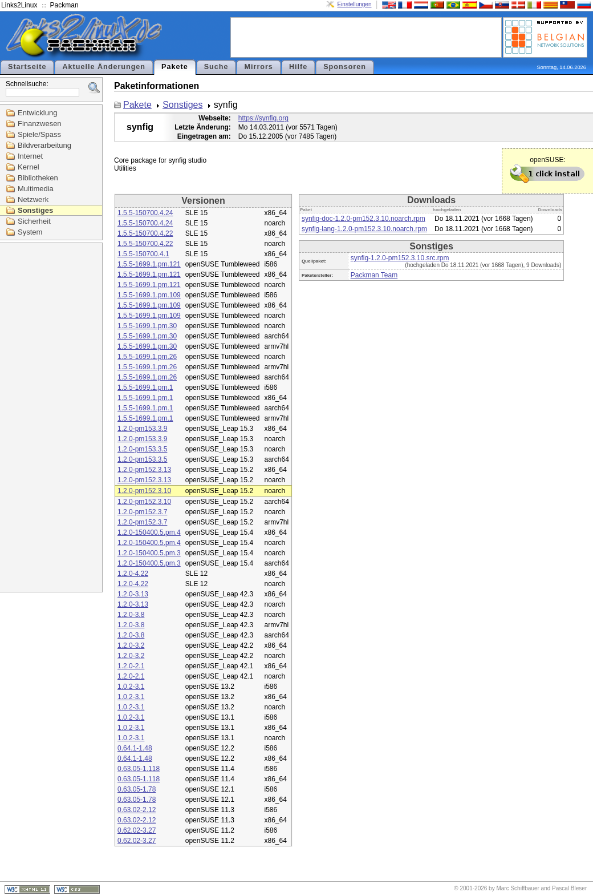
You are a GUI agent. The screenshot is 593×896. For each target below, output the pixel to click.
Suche (216, 67)
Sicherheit (34, 221)
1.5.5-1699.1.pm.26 (147, 357)
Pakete (174, 67)
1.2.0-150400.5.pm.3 (149, 553)
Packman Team (374, 275)
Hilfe (298, 67)
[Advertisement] (366, 36)
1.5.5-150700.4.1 (143, 254)
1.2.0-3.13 (132, 594)
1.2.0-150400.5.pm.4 (149, 532)
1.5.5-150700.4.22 (145, 233)
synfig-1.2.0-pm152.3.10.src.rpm (400, 258)
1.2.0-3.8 (130, 615)
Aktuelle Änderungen (103, 67)
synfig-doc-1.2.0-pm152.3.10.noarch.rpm (363, 219)
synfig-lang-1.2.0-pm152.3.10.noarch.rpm (364, 229)
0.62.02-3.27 (136, 830)
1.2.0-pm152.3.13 (144, 470)
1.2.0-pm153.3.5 (142, 449)
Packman (64, 5)
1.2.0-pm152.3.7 (142, 512)
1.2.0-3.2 (130, 645)
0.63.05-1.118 (138, 769)
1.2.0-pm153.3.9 (142, 429)
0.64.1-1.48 (134, 748)
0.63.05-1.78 (136, 789)
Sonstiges (35, 210)
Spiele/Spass (39, 134)
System (30, 232)
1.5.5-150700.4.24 (145, 213)
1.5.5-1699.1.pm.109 (149, 295)
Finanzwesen (40, 123)
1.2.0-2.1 (130, 666)
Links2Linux (19, 5)
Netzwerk (33, 199)
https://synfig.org (263, 118)
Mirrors (258, 67)
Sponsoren (344, 67)
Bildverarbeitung (44, 145)
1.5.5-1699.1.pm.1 (145, 388)
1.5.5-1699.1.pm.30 (147, 326)
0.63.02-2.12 (136, 810)
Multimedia (36, 188)
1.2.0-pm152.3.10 (144, 491)
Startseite (27, 67)
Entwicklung (37, 112)
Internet (30, 156)
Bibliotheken (38, 177)
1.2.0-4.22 (132, 574)
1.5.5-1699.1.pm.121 (149, 264)
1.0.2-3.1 (130, 687)
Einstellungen (354, 4)
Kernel (28, 167)
